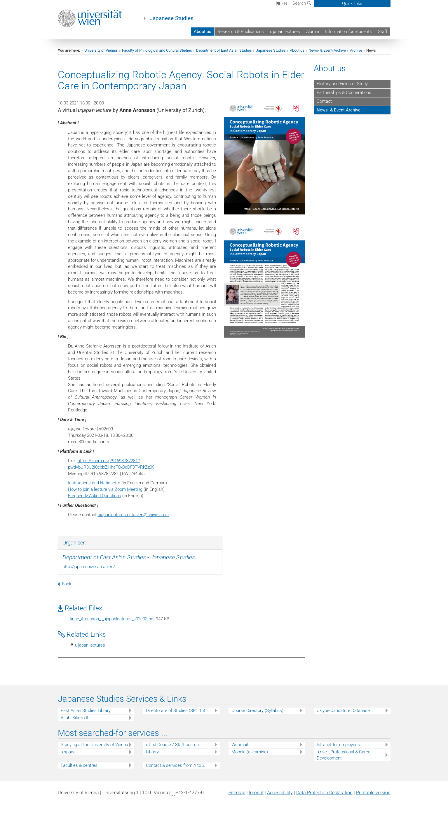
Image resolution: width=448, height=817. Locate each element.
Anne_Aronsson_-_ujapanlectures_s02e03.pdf (112, 619)
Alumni (312, 31)
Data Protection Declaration (324, 792)
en (281, 3)
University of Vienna (101, 50)
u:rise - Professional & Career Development (344, 755)
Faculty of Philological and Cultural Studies (157, 50)
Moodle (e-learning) (249, 752)
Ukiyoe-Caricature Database (343, 710)
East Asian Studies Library (86, 710)
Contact (324, 101)
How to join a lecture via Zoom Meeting (105, 489)
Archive (356, 50)
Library (152, 752)
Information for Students (348, 31)
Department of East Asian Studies (224, 50)
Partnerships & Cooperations (344, 92)
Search (301, 3)
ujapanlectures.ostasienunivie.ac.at (133, 514)
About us (202, 31)
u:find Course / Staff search (172, 744)
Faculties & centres (79, 765)
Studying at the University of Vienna (94, 744)
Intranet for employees (338, 744)
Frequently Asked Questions (94, 495)
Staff (382, 31)
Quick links (352, 3)
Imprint (256, 792)
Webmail (239, 744)
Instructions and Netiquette (94, 483)
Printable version (373, 792)
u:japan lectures (285, 31)
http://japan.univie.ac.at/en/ (88, 566)
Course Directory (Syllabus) (257, 710)
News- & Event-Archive (327, 50)
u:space (68, 752)
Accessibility (280, 792)
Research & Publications (240, 31)
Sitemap (237, 792)
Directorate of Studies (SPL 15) (175, 710)
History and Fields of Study (342, 83)
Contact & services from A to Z (175, 765)
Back (64, 583)
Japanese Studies (172, 18)
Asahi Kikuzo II (74, 717)
